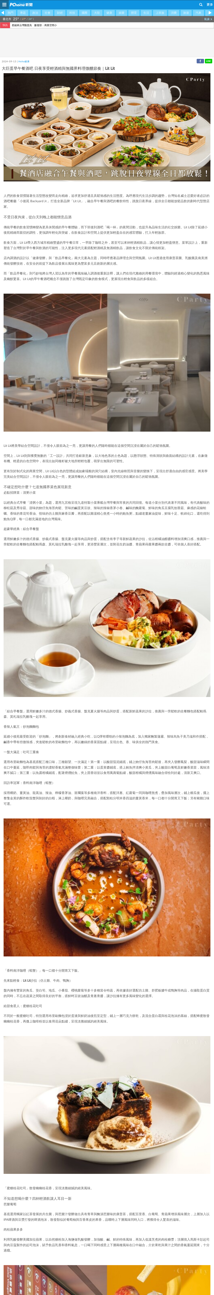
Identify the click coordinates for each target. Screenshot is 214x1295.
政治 (35, 12)
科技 (72, 12)
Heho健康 (23, 61)
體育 (134, 12)
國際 (84, 12)
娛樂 (121, 12)
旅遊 (186, 12)
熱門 (10, 12)
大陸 (97, 12)
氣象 (208, 19)
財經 (60, 12)
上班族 (160, 12)
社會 (47, 12)
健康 (109, 12)
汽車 (198, 12)
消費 (174, 12)
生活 (146, 12)
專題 (23, 12)
